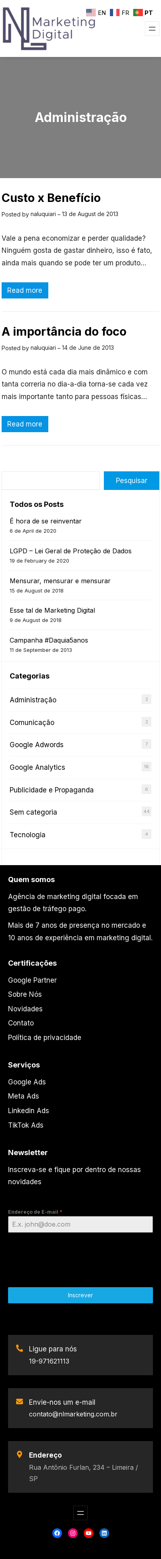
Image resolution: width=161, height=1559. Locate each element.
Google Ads (27, 1082)
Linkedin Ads (28, 1111)
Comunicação (32, 723)
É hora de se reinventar (46, 521)
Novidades (25, 1009)
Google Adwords (37, 745)
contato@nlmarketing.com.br (73, 1414)
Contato (21, 1023)
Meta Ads (23, 1096)
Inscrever (80, 1295)
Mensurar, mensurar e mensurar (60, 581)
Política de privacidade (44, 1038)
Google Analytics (37, 767)
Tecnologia (27, 835)
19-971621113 (49, 1361)
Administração (33, 700)
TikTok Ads (25, 1125)
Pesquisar (131, 481)
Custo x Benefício (51, 198)
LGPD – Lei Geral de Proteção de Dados (71, 551)
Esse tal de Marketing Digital (52, 610)
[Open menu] (152, 28)
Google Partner (32, 980)
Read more (27, 291)
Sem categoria (33, 812)
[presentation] (80, 1256)
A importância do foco (64, 331)
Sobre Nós (25, 994)
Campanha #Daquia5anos (49, 640)
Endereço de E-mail (35, 1212)
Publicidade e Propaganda (52, 790)
